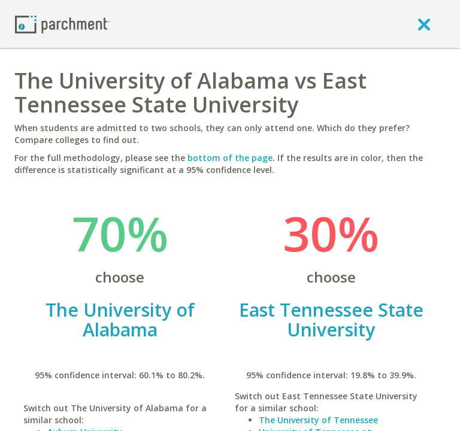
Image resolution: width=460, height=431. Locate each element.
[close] (424, 24)
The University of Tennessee (318, 420)
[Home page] (62, 23)
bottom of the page (230, 157)
